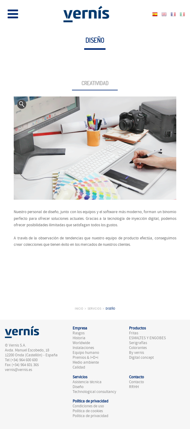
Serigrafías (138, 342)
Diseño (110, 309)
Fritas (133, 333)
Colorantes (138, 347)
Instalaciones (83, 347)
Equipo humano (86, 352)
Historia (79, 338)
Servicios (94, 309)
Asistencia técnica (87, 382)
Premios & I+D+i (85, 357)
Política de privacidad (90, 415)
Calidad (79, 367)
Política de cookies (88, 411)
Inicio (79, 309)
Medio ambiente (86, 362)
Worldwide (81, 342)
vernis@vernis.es (18, 369)
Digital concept (141, 357)
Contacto (136, 382)
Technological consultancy (94, 391)
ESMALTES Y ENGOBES (147, 338)
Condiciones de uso (88, 406)
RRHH (134, 386)
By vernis (136, 352)
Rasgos (78, 333)
